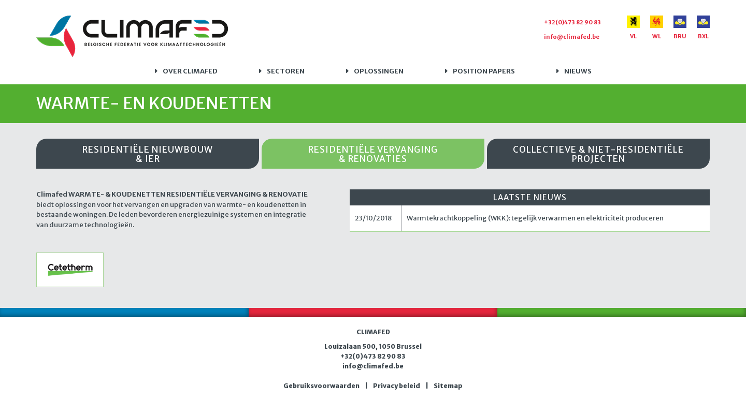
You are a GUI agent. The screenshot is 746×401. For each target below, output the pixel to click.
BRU (679, 28)
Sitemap (448, 386)
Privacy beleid (396, 386)
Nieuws (578, 71)
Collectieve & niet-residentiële (598, 154)
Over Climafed (190, 71)
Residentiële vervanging (373, 154)
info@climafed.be (571, 36)
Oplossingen (379, 71)
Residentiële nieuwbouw (147, 154)
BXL (703, 28)
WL (656, 28)
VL (633, 28)
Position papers (484, 71)
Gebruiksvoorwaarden (321, 386)
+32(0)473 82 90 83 (572, 22)
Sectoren (286, 71)
